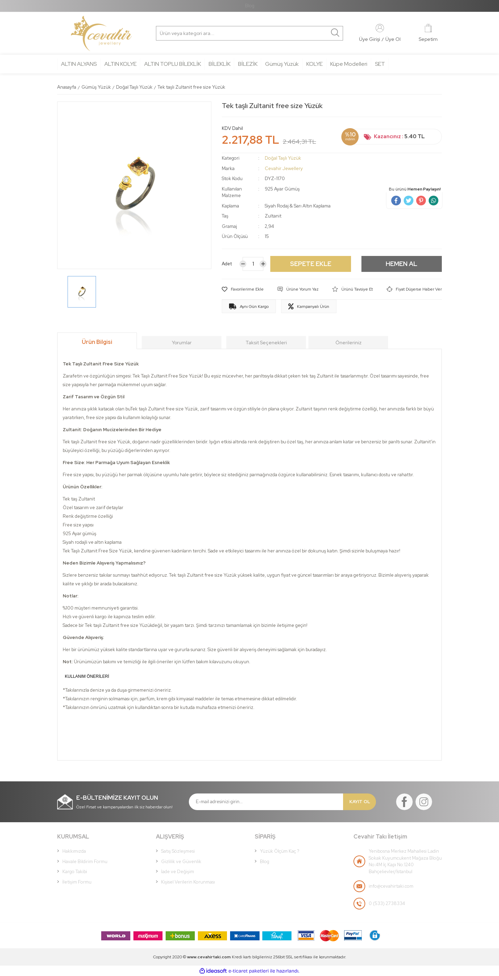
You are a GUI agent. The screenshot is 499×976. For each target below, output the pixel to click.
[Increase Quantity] (263, 263)
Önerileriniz (348, 342)
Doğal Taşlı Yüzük (283, 158)
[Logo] (101, 34)
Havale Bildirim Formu (84, 861)
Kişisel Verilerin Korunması (188, 882)
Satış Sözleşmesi (178, 851)
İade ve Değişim (177, 872)
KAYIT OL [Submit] (359, 802)
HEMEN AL (401, 264)
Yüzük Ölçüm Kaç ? (279, 851)
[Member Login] (380, 27)
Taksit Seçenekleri (266, 342)
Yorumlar (182, 342)
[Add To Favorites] (243, 289)
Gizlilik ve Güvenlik (181, 861)
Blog (249, 6)
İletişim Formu (76, 882)
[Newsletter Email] (266, 801)
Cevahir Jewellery (284, 168)
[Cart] (428, 33)
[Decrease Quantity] (242, 263)
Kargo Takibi (74, 872)
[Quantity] (253, 263)
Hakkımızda (74, 851)
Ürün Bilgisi (97, 342)
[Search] (189, 33)
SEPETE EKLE (310, 264)
